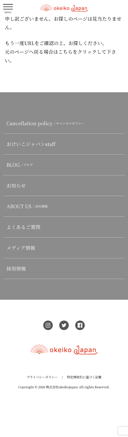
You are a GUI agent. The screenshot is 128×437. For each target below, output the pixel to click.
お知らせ (16, 185)
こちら (65, 51)
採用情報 (16, 268)
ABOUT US (27, 206)
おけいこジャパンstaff (30, 143)
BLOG (20, 164)
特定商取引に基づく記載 (84, 377)
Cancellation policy (53, 123)
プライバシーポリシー (42, 377)
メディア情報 (20, 247)
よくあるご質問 (23, 226)
